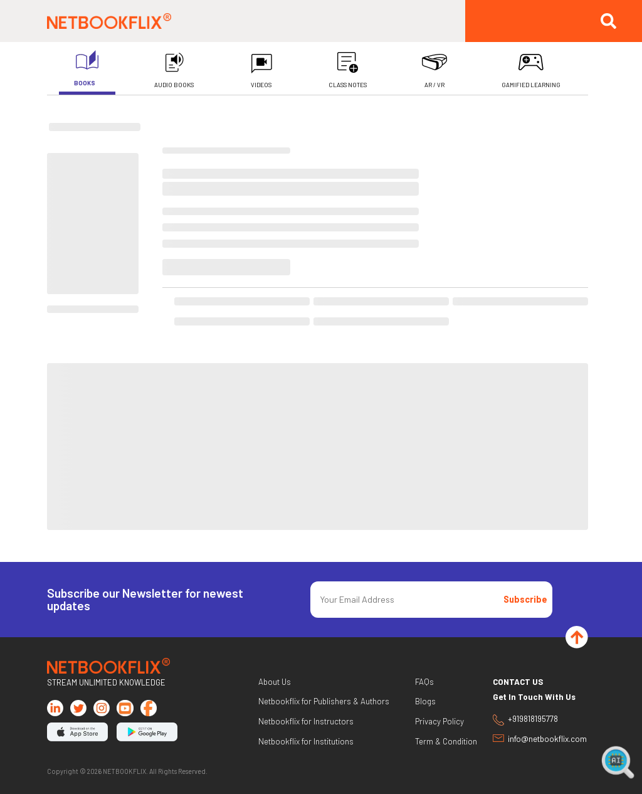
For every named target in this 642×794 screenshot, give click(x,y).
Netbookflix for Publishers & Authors (323, 701)
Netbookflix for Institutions (306, 741)
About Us (274, 682)
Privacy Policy (439, 721)
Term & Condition (446, 741)
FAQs (424, 682)
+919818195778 (525, 720)
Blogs (425, 701)
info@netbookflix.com (540, 739)
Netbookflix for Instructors (306, 721)
